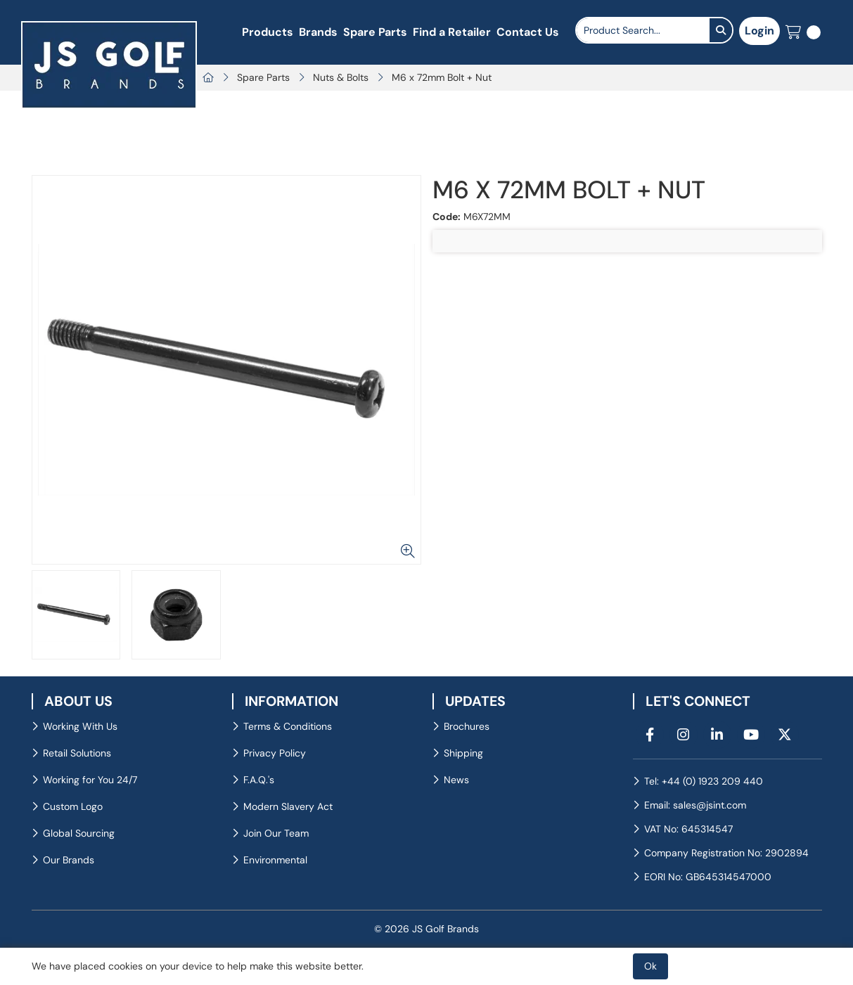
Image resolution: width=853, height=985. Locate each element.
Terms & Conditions (287, 726)
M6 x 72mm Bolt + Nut (442, 77)
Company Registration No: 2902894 (726, 852)
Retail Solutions (77, 753)
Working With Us (80, 726)
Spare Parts (375, 32)
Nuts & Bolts (340, 77)
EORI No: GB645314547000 (707, 876)
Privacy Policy (274, 753)
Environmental (275, 860)
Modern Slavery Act (288, 806)
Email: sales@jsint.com (695, 805)
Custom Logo (73, 806)
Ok (650, 966)
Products (267, 32)
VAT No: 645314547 (688, 829)
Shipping (463, 753)
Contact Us (527, 32)
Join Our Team (276, 833)
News (456, 779)
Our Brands (68, 860)
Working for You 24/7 (90, 779)
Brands (318, 32)
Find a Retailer (452, 32)
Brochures (466, 726)
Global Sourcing (79, 833)
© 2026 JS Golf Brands (426, 928)
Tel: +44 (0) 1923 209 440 (703, 781)
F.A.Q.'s (258, 779)
